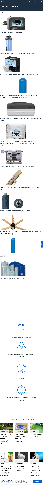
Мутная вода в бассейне (36, 435)
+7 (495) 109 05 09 (31, 1)
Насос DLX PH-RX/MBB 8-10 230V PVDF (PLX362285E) (19, 74)
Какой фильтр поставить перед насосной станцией (5, 438)
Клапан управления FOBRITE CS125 (14, 32)
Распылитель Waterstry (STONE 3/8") (15, 211)
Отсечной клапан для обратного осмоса (19, 467)
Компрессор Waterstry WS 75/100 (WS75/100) (17, 166)
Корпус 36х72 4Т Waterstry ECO (13, 278)
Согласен (37, 481)
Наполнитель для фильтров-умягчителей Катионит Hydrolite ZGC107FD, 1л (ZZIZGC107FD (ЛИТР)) (18, 143)
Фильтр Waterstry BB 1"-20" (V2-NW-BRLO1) (17, 53)
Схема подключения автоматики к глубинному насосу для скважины (5, 469)
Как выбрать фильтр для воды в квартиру (20, 437)
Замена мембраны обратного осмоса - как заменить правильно (35, 469)
